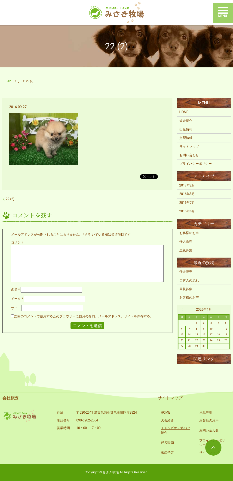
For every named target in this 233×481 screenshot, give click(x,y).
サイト (16, 308)
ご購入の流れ (189, 280)
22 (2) (10, 199)
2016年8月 (187, 194)
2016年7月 (187, 202)
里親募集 (185, 250)
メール (17, 299)
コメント (17, 242)
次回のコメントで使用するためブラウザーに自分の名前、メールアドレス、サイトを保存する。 (83, 316)
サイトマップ (189, 146)
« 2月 (184, 309)
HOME (184, 112)
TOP (8, 81)
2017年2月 (187, 185)
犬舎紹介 (185, 121)
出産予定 (167, 452)
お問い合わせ (189, 155)
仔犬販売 (185, 241)
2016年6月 (187, 211)
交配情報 (185, 138)
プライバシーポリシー (195, 163)
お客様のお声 (189, 233)
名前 (15, 290)
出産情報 (185, 129)
